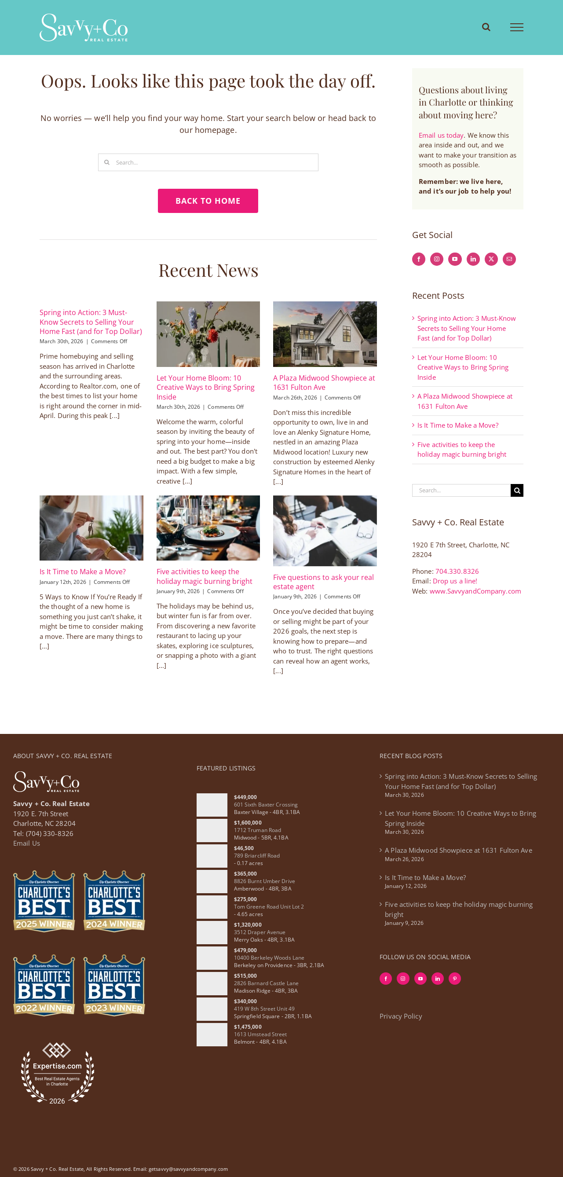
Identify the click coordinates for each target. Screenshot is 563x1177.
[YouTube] (454, 259)
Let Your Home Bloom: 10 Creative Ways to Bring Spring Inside (206, 387)
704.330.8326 (457, 571)
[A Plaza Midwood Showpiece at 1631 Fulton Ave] (325, 334)
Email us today (441, 135)
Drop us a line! (455, 580)
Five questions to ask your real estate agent (323, 581)
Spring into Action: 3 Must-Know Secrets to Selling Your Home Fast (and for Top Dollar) (91, 322)
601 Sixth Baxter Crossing (266, 804)
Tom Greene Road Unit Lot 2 (269, 906)
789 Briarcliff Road (257, 855)
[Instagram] (436, 259)
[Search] (107, 162)
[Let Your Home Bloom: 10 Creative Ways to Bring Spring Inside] (208, 334)
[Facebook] (418, 259)
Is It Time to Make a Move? (83, 571)
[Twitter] (491, 259)
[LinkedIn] (473, 259)
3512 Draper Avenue (260, 932)
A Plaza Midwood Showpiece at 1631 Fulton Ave (324, 382)
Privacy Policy (401, 1016)
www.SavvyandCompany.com (475, 591)
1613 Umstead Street (260, 1034)
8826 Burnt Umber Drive (264, 881)
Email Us (26, 843)
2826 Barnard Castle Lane (266, 983)
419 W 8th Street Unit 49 (264, 1008)
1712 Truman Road (258, 830)
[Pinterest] (455, 978)
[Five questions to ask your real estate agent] (325, 530)
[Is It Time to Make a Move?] (91, 528)
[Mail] (509, 259)
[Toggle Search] (486, 26)
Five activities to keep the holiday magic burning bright (204, 576)
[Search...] (208, 162)
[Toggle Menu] (517, 27)
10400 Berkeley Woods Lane (269, 957)
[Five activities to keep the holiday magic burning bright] (208, 528)
